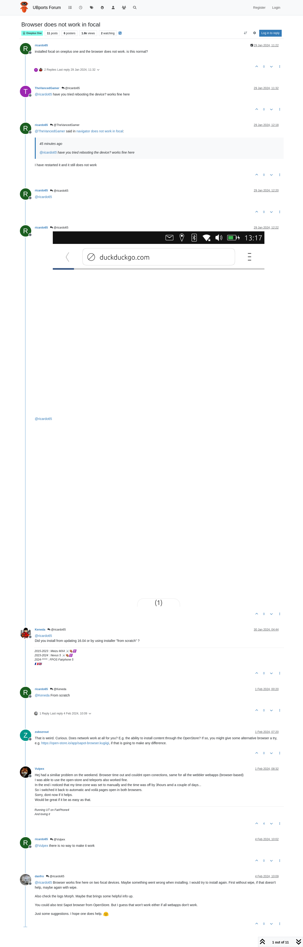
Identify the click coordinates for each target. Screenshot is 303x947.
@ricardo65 (71, 88)
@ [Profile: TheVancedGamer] (50, 131)
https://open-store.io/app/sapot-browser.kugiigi (75, 743)
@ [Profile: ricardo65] (43, 94)
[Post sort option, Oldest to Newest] (246, 33)
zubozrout (42, 732)
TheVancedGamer (47, 88)
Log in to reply (270, 33)
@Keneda (58, 689)
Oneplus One (32, 33)
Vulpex (39, 768)
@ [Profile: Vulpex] (41, 846)
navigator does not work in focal (99, 131)
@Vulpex (57, 839)
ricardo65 (41, 45)
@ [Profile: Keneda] (42, 695)
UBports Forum (47, 7)
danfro (39, 876)
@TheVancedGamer (65, 125)
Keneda (40, 629)
